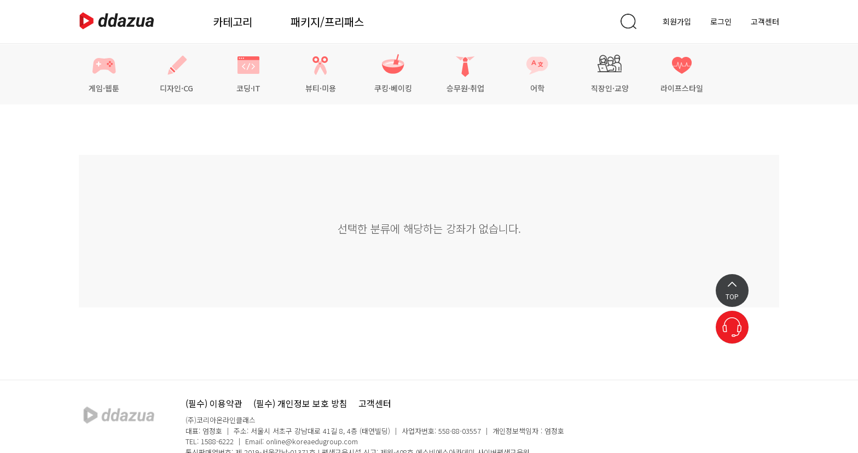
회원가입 (677, 21)
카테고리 (232, 22)
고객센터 (765, 21)
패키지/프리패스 (327, 22)
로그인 (721, 21)
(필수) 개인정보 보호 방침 (300, 403)
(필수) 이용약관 (213, 403)
